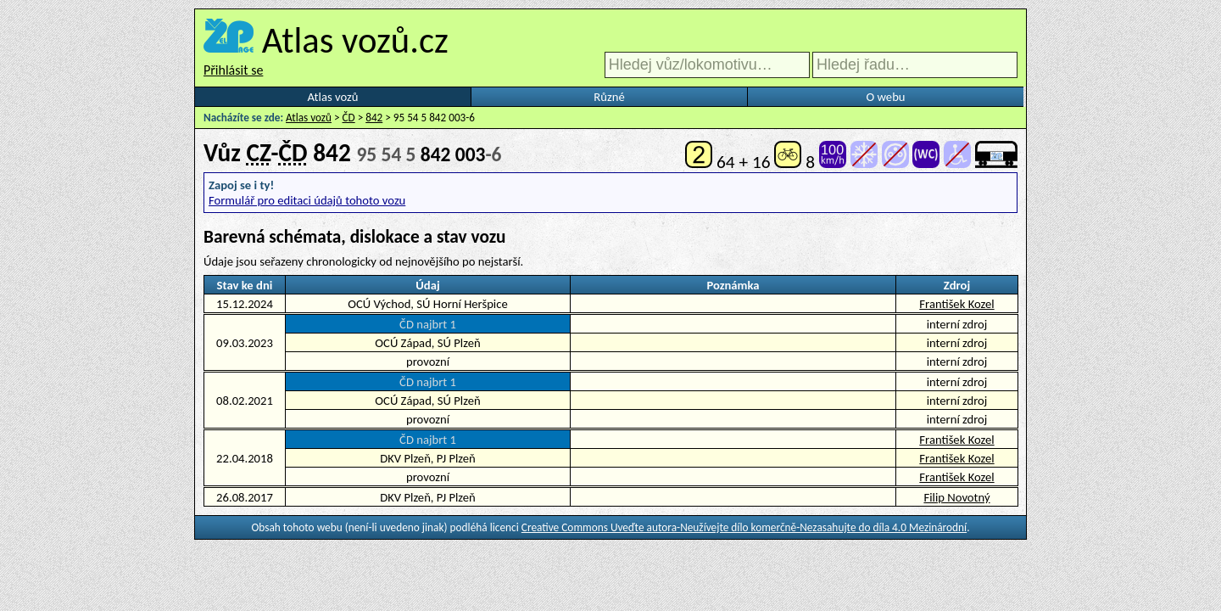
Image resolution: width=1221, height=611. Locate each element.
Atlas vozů (333, 96)
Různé (609, 96)
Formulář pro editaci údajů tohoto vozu (307, 200)
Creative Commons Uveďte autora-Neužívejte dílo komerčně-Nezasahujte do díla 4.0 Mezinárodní (744, 527)
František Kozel (956, 303)
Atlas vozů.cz (355, 40)
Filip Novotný (956, 497)
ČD (349, 117)
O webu (885, 96)
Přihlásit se (233, 70)
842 (373, 117)
